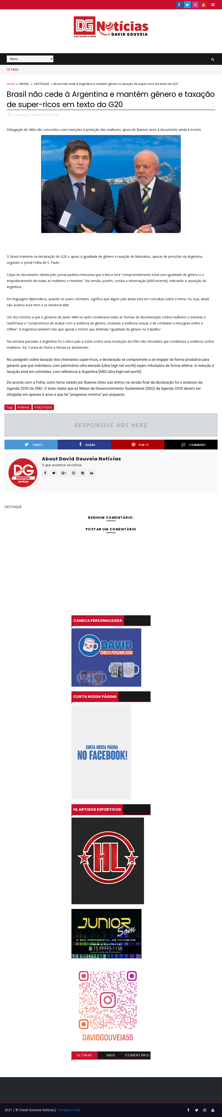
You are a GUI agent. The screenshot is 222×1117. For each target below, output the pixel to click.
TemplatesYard (68, 1110)
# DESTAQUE (43, 407)
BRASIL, (37, 115)
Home (11, 84)
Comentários (137, 1056)
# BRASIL (24, 407)
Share (87, 444)
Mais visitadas (111, 1056)
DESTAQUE (41, 84)
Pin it (140, 444)
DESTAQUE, (51, 115)
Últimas (84, 1055)
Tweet (34, 444)
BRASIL (24, 84)
